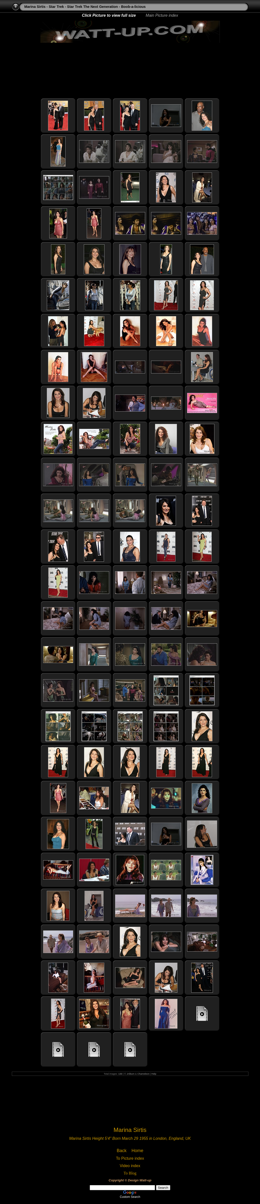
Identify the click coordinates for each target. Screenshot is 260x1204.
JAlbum (131, 1073)
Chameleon (143, 1073)
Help (153, 1073)
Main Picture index (162, 15)
